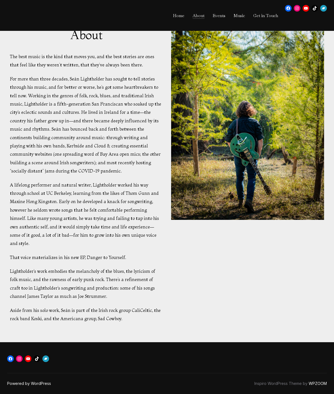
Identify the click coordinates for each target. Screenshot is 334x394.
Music (239, 15)
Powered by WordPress (29, 383)
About (198, 15)
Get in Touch (265, 15)
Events (219, 15)
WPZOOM (318, 383)
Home (178, 15)
